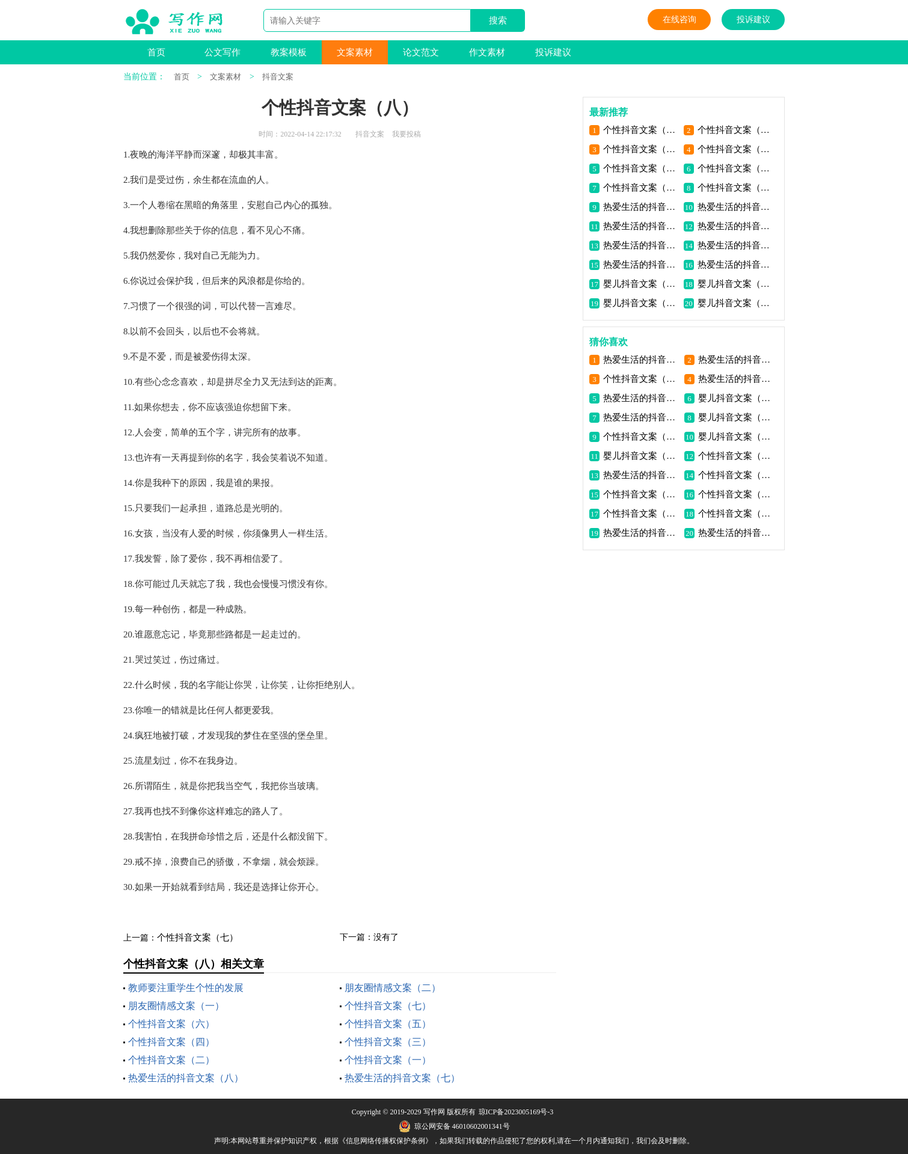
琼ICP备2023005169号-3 (516, 1112)
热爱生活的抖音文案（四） (641, 245)
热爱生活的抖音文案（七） (402, 1078)
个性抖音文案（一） (388, 1060)
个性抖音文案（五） (388, 1024)
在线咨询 (679, 19)
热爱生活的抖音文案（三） (736, 245)
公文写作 (222, 52)
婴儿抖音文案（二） (641, 303)
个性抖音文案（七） (197, 937)
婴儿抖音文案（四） (641, 284)
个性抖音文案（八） (641, 130)
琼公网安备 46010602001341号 (454, 1126)
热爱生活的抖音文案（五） (736, 226)
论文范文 (421, 52)
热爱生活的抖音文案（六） (641, 226)
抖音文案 (277, 76)
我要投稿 (406, 134)
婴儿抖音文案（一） (736, 303)
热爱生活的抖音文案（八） (186, 1078)
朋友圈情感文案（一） (176, 1006)
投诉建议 (753, 19)
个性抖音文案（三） (388, 1042)
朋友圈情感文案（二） (393, 988)
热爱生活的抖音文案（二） (641, 264)
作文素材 (487, 52)
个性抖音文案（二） (171, 1060)
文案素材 (355, 52)
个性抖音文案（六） (171, 1024)
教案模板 (289, 52)
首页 (156, 52)
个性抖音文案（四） (171, 1042)
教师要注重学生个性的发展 (186, 988)
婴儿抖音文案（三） (736, 284)
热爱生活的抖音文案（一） (736, 264)
